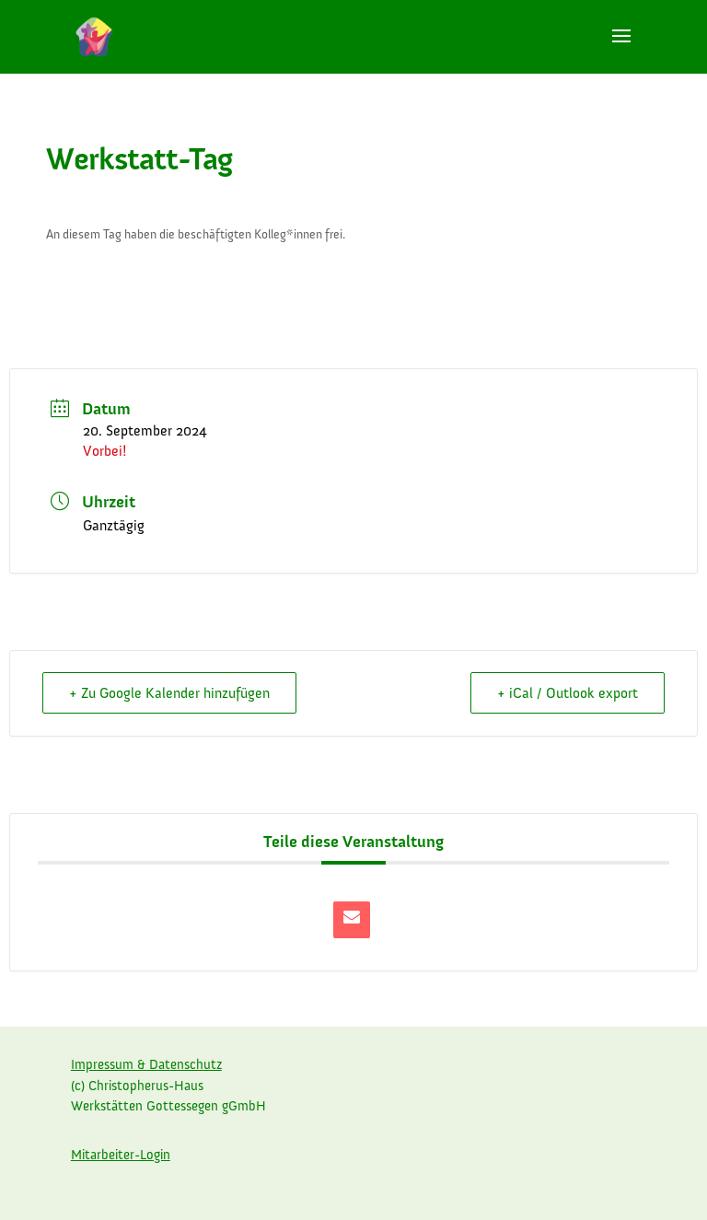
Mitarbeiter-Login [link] (120, 1154)
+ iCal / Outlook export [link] (567, 693)
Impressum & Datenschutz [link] (146, 1064)
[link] (94, 36)
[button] (621, 48)
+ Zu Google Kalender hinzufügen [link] (169, 693)
